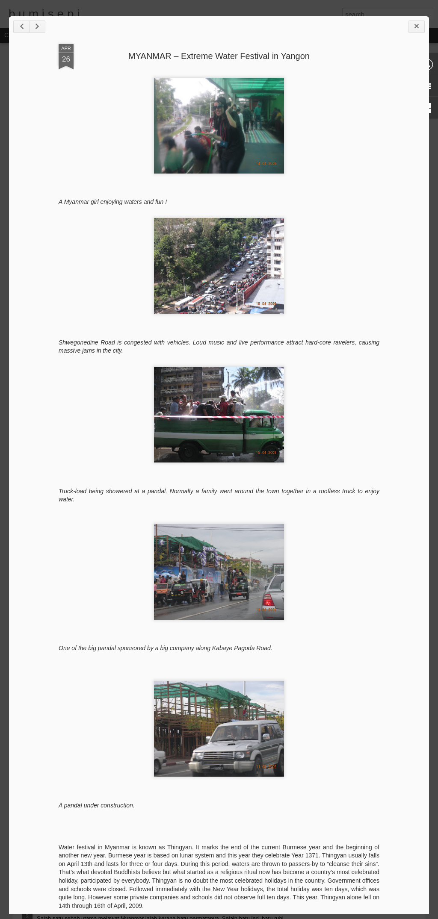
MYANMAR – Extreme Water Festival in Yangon (219, 56)
